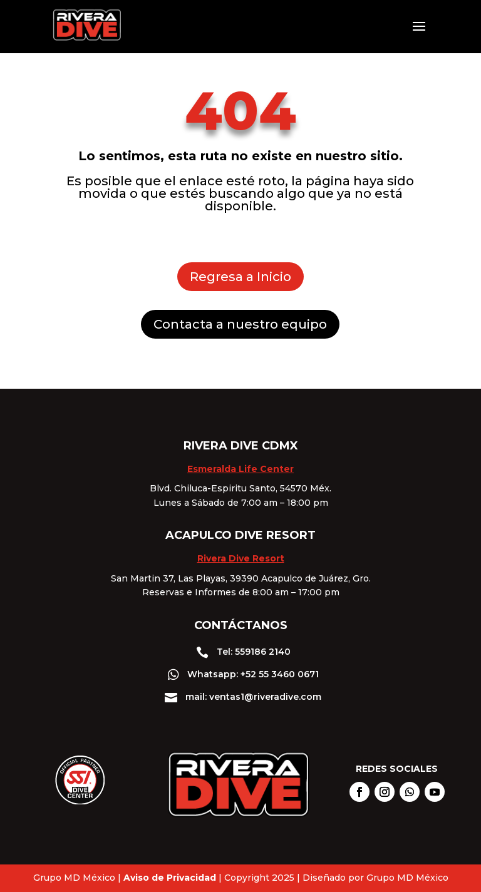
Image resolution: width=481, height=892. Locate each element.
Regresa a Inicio (240, 276)
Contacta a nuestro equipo (240, 324)
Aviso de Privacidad (169, 877)
